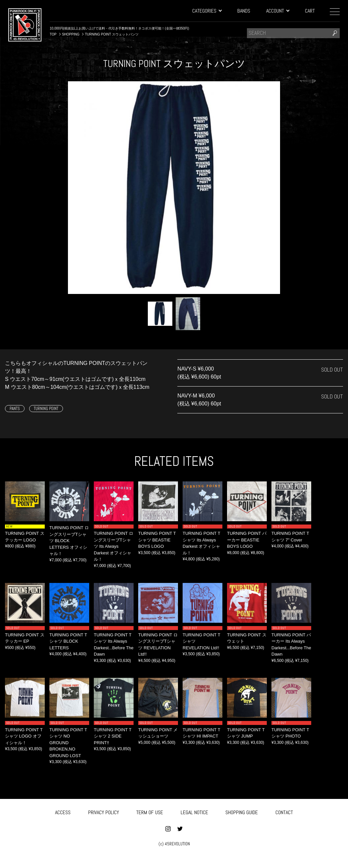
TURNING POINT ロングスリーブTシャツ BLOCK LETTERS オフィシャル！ (69, 540)
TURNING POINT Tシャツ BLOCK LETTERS (68, 641)
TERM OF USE (149, 811)
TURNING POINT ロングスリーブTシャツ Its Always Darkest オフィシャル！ (113, 546)
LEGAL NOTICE (194, 811)
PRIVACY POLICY (103, 811)
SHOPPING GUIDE (241, 811)
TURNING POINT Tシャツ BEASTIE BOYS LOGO (157, 540)
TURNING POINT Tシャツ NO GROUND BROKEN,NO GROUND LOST (68, 742)
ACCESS (63, 811)
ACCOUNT (277, 10)
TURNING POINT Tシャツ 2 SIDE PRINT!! (113, 736)
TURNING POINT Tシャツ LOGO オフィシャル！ (24, 736)
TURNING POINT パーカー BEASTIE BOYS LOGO (246, 540)
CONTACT (284, 811)
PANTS (15, 408)
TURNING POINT (46, 408)
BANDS (243, 10)
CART (310, 10)
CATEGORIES (206, 10)
